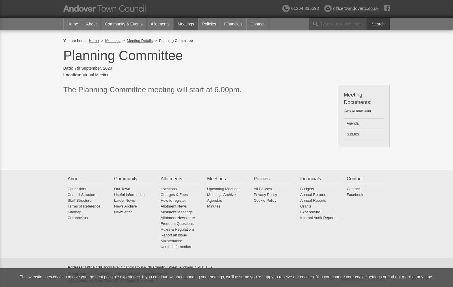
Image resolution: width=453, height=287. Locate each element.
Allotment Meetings (177, 212)
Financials (233, 24)
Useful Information (129, 194)
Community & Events (124, 24)
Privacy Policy (265, 194)
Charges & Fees (174, 194)
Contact (257, 24)
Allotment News (174, 206)
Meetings (186, 24)
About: (74, 178)
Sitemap (74, 212)
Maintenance (171, 241)
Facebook (355, 194)
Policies (209, 24)
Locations (169, 189)
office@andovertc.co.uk (351, 8)
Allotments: (172, 178)
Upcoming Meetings (223, 189)
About (91, 24)
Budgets (307, 189)
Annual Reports (313, 200)
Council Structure (82, 194)
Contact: (355, 178)
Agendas (214, 200)
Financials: (311, 178)
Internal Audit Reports (318, 218)
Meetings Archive (221, 194)
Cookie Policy (265, 200)
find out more (399, 277)
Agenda (353, 123)
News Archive (125, 206)
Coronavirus (78, 218)
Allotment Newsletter (178, 218)
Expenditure (310, 212)
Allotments (160, 24)
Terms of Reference (84, 206)
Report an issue (174, 235)
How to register (173, 200)
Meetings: (217, 178)
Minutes (353, 134)
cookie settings (368, 277)
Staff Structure (80, 200)
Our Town (122, 189)
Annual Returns (313, 194)
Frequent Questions (177, 223)
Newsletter (123, 212)
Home (72, 24)
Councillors (77, 189)
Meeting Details (140, 40)
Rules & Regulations (178, 229)
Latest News (124, 200)
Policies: (262, 178)
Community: (126, 178)
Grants (305, 206)
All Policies (263, 189)
